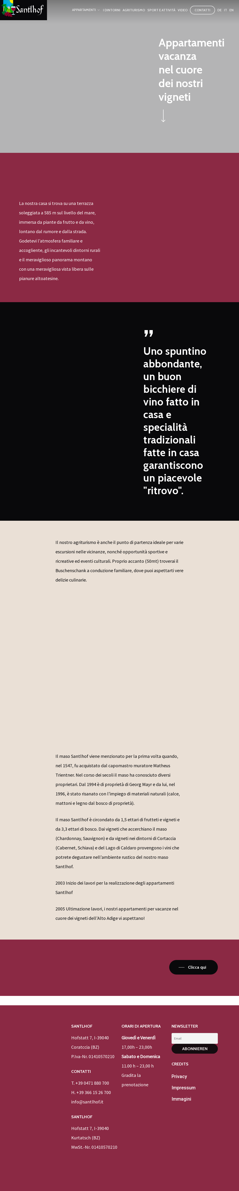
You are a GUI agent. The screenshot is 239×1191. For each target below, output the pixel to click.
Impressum (184, 1088)
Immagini (181, 1099)
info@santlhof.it (87, 1102)
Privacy (179, 1076)
